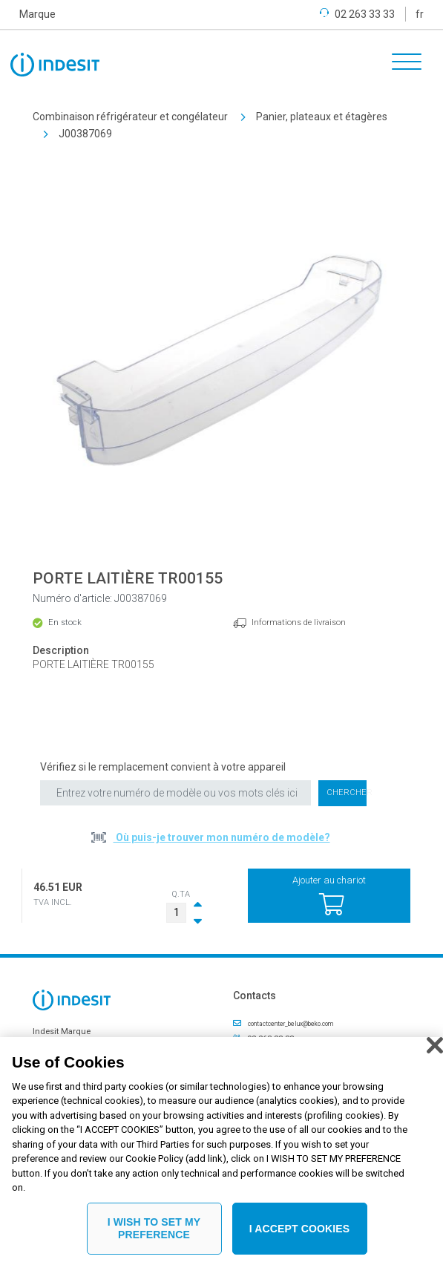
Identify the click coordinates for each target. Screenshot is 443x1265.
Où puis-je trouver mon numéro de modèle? (222, 837)
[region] (221, 1151)
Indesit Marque (62, 1031)
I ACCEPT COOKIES (299, 1229)
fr (420, 14)
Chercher (346, 792)
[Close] (435, 1045)
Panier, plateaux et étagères (321, 116)
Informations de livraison (299, 622)
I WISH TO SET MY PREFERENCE (154, 1228)
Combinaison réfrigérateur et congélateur (130, 116)
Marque (37, 14)
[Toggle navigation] (401, 64)
